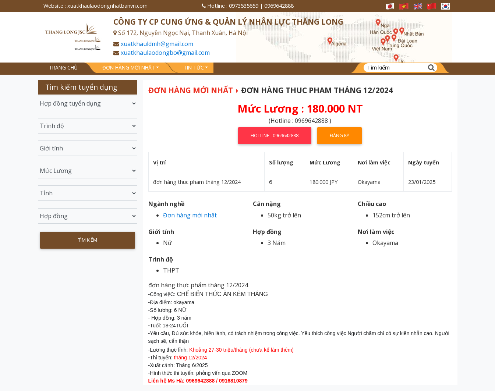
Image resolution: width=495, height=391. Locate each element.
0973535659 (243, 5)
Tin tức (194, 67)
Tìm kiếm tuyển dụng (81, 87)
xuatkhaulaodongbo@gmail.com (165, 53)
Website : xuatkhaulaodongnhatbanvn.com (95, 5)
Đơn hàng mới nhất (128, 67)
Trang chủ (63, 67)
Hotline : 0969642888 (274, 135)
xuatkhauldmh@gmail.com (157, 44)
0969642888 (279, 5)
